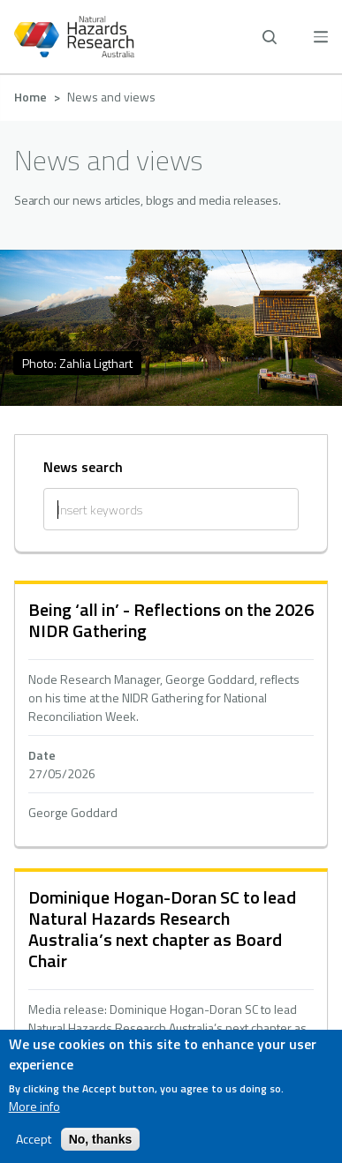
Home (30, 96)
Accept (33, 1139)
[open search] (269, 37)
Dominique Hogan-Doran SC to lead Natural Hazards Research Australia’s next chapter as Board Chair (162, 928)
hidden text (171, 715)
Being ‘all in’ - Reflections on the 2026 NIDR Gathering (171, 620)
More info (34, 1106)
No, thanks (101, 1139)
